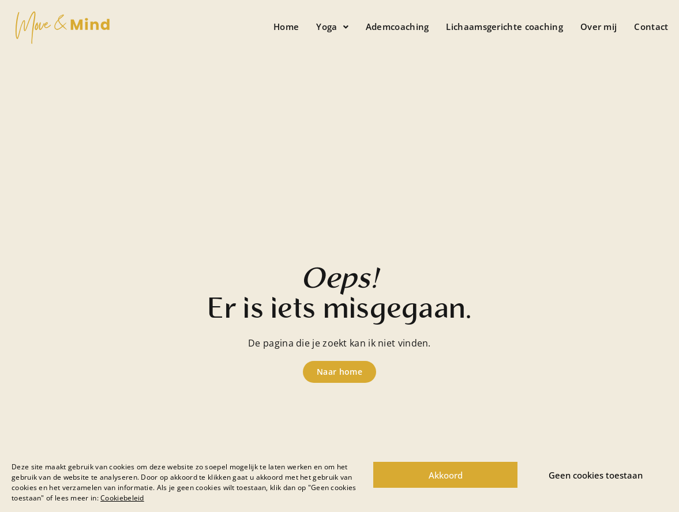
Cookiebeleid (122, 498)
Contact (651, 26)
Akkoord (446, 475)
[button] (332, 26)
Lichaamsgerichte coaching (504, 26)
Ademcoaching (397, 26)
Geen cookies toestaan (596, 475)
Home (286, 26)
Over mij (598, 26)
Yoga (332, 26)
